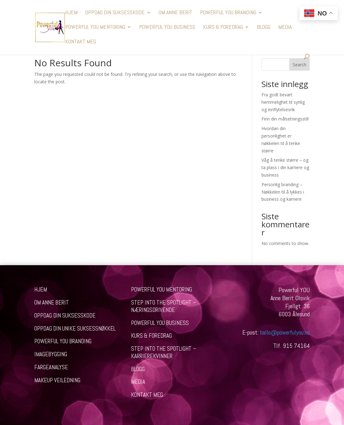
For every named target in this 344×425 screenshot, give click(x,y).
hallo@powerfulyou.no (285, 332)
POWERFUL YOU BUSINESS (167, 27)
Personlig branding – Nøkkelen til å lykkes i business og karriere (282, 192)
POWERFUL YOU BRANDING (228, 13)
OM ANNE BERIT (175, 13)
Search (299, 65)
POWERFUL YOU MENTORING (95, 27)
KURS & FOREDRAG (223, 27)
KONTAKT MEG (80, 42)
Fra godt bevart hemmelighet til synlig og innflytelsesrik (283, 102)
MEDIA (285, 27)
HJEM (71, 13)
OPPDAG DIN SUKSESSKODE (115, 13)
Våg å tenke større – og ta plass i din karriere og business (285, 167)
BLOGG (263, 27)
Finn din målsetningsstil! (285, 119)
